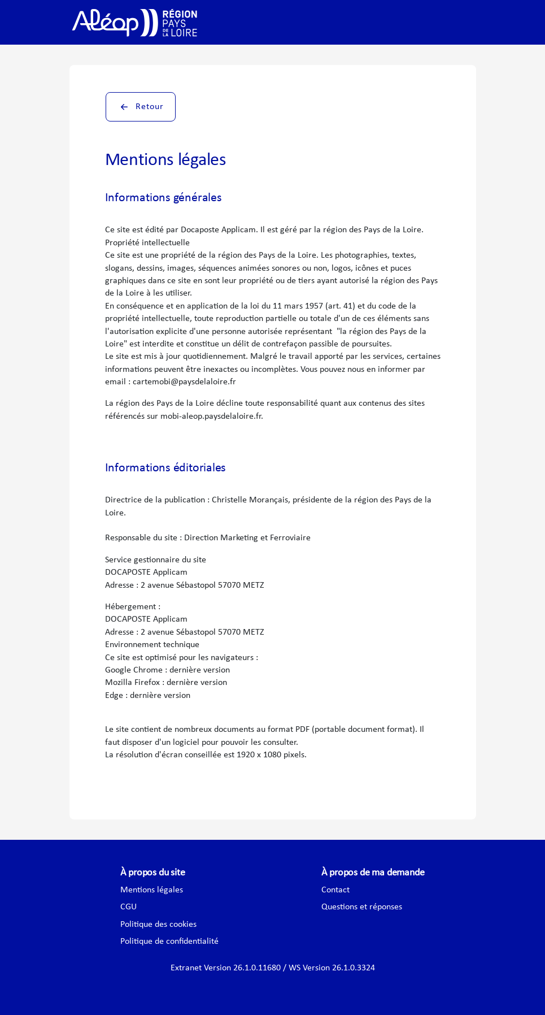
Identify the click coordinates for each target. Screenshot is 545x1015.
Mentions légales (151, 890)
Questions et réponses (361, 907)
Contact (335, 890)
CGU (128, 907)
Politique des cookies (158, 924)
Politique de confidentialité (169, 941)
